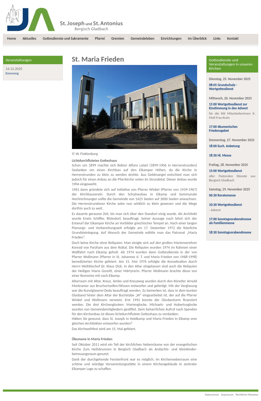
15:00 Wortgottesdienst (225, 171)
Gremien (119, 38)
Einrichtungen (172, 38)
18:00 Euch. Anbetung (224, 146)
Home (11, 38)
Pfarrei (101, 38)
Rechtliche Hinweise (247, 394)
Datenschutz (212, 394)
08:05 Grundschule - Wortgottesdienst (223, 87)
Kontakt (233, 38)
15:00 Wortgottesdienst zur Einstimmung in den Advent (228, 106)
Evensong (12, 73)
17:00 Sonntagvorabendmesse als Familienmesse (230, 221)
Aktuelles (30, 38)
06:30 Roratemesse (222, 195)
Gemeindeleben (143, 38)
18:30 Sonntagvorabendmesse (230, 232)
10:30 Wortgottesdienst (225, 205)
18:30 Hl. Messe (220, 155)
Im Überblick (197, 38)
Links (217, 38)
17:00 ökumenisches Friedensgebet (223, 129)
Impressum (227, 394)
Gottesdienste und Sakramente (67, 38)
